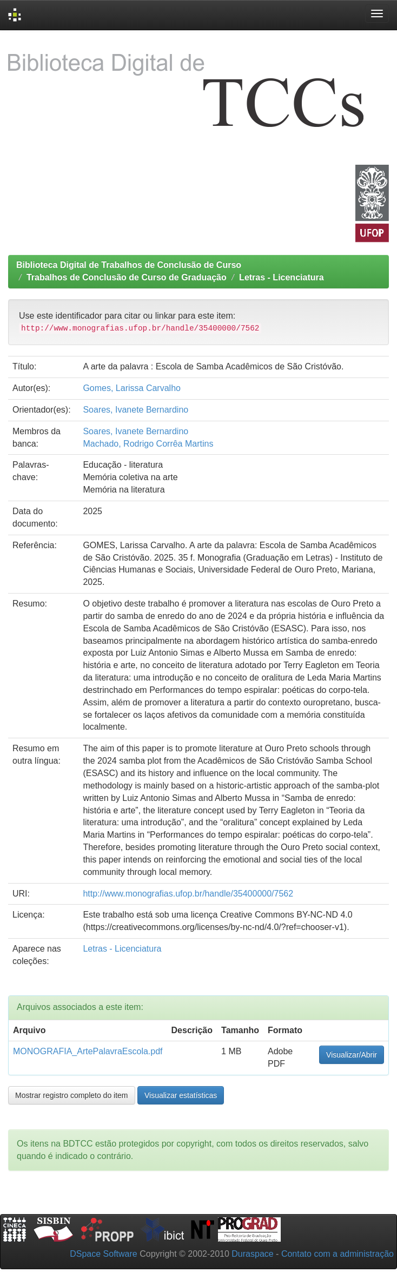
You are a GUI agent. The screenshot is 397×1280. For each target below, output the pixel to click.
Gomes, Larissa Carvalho (132, 388)
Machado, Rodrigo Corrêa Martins (148, 443)
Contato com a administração (337, 1253)
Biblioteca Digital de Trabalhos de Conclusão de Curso (128, 265)
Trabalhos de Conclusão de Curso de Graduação (127, 277)
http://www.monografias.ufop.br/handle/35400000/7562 (188, 893)
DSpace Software (103, 1253)
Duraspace (252, 1253)
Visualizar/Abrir (351, 1054)
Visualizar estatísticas (180, 1095)
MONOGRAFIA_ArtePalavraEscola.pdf (88, 1051)
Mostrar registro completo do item (71, 1095)
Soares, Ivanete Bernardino (135, 409)
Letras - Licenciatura (281, 277)
